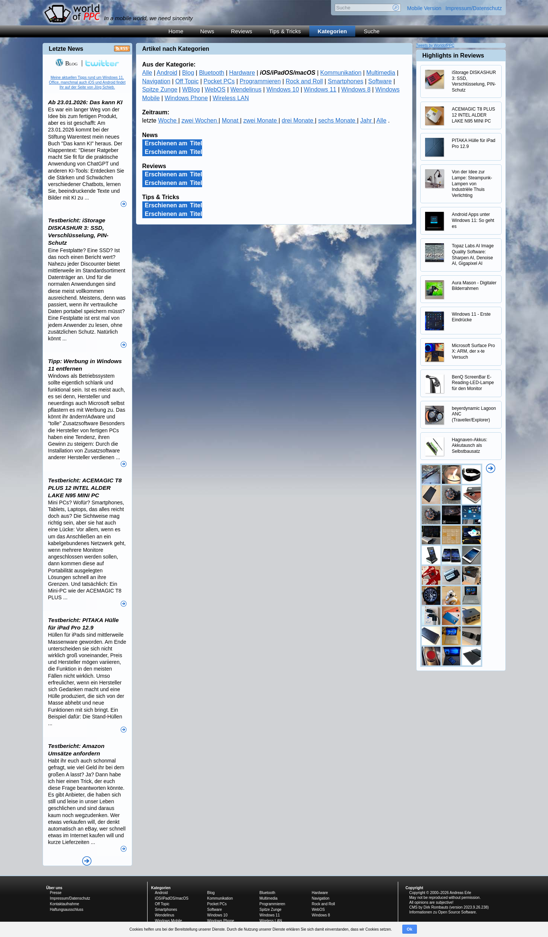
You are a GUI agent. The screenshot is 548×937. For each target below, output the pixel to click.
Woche (168, 120)
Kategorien (332, 31)
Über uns (54, 888)
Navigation (156, 81)
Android (167, 72)
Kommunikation (340, 72)
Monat (231, 120)
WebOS (215, 89)
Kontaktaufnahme (64, 904)
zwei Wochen (200, 120)
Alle (147, 72)
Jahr (367, 120)
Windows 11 (320, 89)
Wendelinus (245, 89)
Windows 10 (282, 89)
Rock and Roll (304, 81)
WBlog (191, 89)
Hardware (242, 72)
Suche (372, 31)
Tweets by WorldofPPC (435, 45)
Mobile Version (424, 8)
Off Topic (187, 81)
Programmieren (260, 81)
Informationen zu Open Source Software (442, 912)
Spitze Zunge (159, 89)
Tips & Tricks (285, 31)
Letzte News (66, 49)
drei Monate (298, 120)
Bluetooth (212, 72)
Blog (188, 72)
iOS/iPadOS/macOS (172, 898)
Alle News (87, 861)
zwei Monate (260, 120)
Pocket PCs (219, 81)
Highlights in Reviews (453, 55)
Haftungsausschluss (67, 909)
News (207, 31)
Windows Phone (186, 98)
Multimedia (380, 72)
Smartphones (345, 81)
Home (175, 31)
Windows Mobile (168, 921)
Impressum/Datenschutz (474, 8)
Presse (56, 893)
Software (380, 81)
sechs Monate (337, 120)
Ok (409, 929)
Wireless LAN (231, 98)
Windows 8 (356, 89)
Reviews (241, 31)
